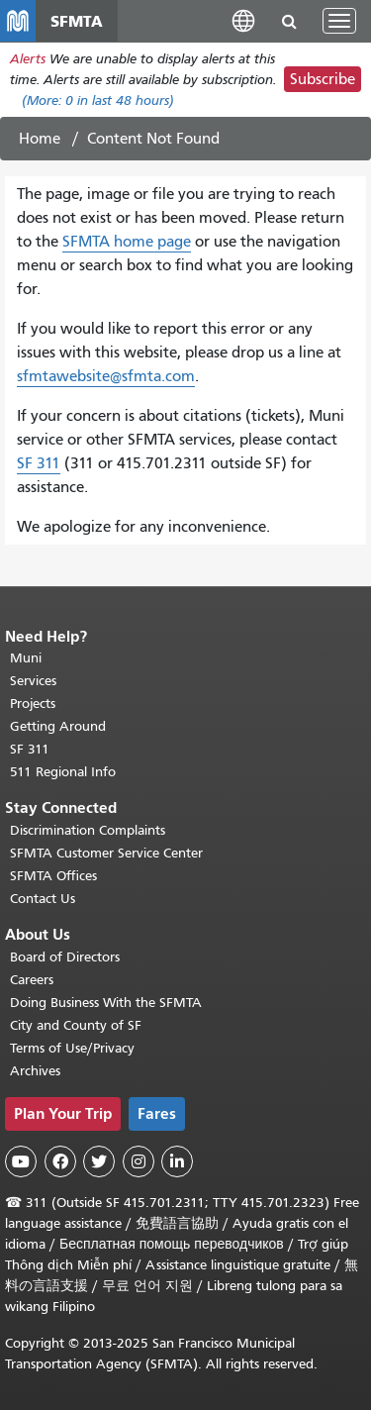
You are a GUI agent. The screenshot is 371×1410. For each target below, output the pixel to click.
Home (39, 139)
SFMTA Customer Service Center (106, 853)
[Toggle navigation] (339, 21)
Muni (26, 658)
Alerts (28, 58)
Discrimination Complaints (87, 830)
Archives (35, 1070)
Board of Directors (65, 957)
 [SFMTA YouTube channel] (21, 1161)
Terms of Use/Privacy (72, 1048)
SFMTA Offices (53, 875)
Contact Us (42, 898)
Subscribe (322, 79)
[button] (243, 20)
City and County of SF (75, 1025)
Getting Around (58, 726)
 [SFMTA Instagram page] (138, 1161)
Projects (32, 703)
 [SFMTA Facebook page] (60, 1161)
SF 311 (38, 463)
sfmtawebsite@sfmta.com (106, 376)
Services (33, 680)
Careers (31, 979)
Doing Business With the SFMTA (106, 1002)
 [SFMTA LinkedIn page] (177, 1161)
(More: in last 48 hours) (98, 100)
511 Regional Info (63, 771)
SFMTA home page (126, 242)
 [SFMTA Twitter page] (99, 1161)
